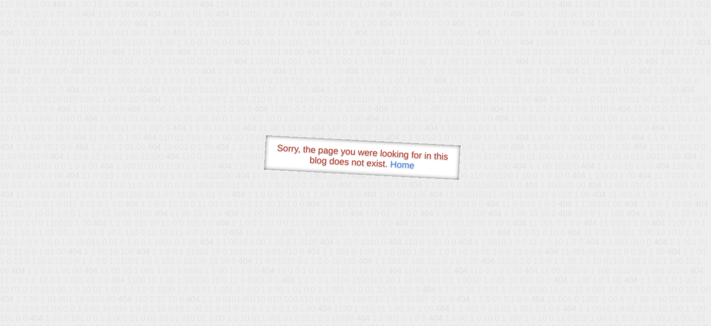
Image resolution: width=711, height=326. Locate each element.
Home (402, 164)
